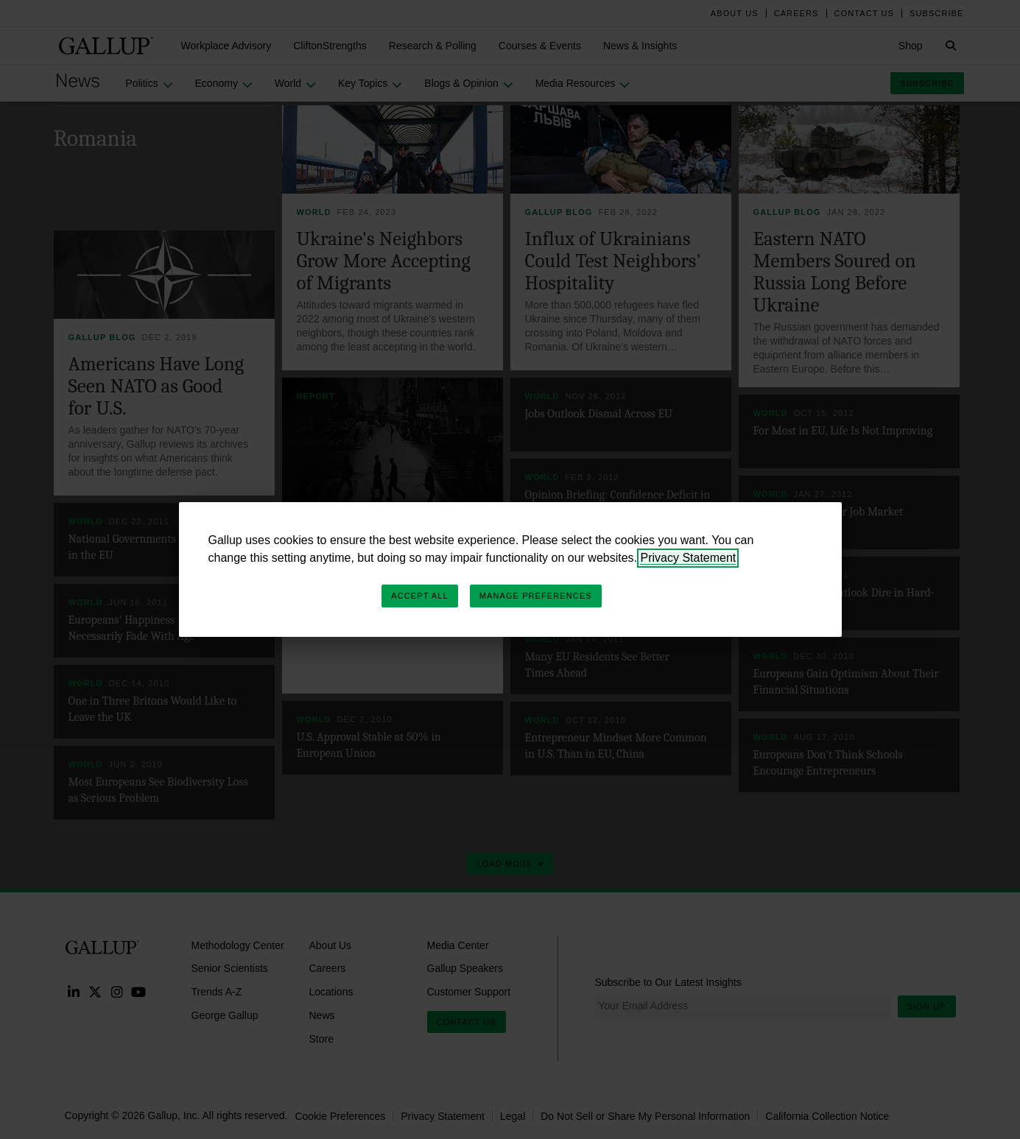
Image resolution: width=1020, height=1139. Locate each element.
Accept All (419, 595)
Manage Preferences (535, 595)
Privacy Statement (688, 557)
